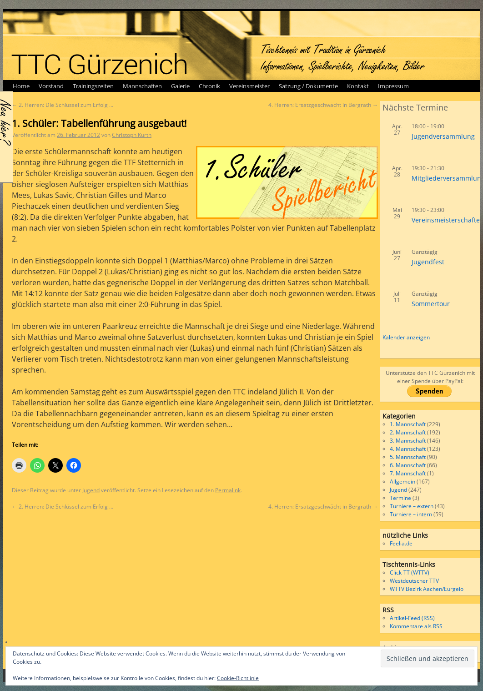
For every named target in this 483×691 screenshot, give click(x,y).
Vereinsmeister (249, 86)
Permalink (228, 490)
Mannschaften (142, 86)
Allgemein (402, 481)
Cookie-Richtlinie (238, 678)
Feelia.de (401, 543)
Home (21, 86)
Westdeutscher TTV (414, 581)
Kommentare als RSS (416, 626)
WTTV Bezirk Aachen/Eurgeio (426, 589)
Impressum (393, 86)
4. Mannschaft (408, 449)
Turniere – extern (411, 506)
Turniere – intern (411, 514)
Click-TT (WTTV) (409, 572)
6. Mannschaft (408, 465)
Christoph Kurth (131, 135)
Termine (400, 498)
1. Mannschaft (408, 424)
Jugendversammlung (443, 136)
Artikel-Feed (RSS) (412, 618)
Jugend (91, 490)
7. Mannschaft (408, 473)
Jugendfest (428, 261)
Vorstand (51, 86)
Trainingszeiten (93, 86)
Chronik (209, 86)
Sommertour (431, 303)
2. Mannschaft (408, 432)
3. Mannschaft (408, 440)
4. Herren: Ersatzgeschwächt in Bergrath (323, 105)
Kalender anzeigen (406, 337)
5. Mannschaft (408, 457)
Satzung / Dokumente (308, 86)
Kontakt (358, 86)
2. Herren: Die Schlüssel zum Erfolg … (62, 105)
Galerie (180, 86)
